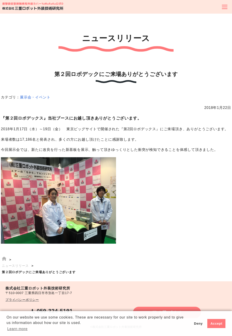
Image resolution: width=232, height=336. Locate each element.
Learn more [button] (17, 329)
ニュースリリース (15, 265)
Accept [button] (216, 323)
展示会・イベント (35, 97)
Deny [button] (198, 323)
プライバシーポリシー (22, 300)
